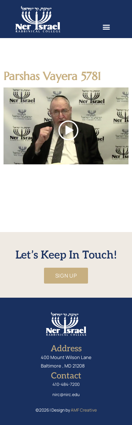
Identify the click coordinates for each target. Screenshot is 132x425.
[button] (106, 26)
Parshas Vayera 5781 (52, 76)
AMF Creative (84, 410)
